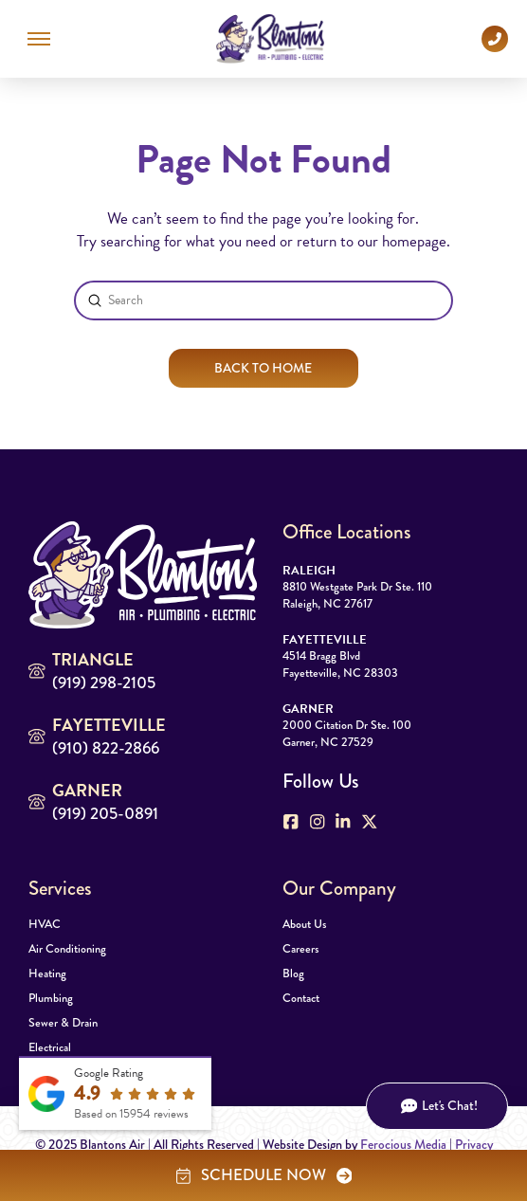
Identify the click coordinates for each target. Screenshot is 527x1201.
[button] (39, 39)
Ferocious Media (403, 1144)
